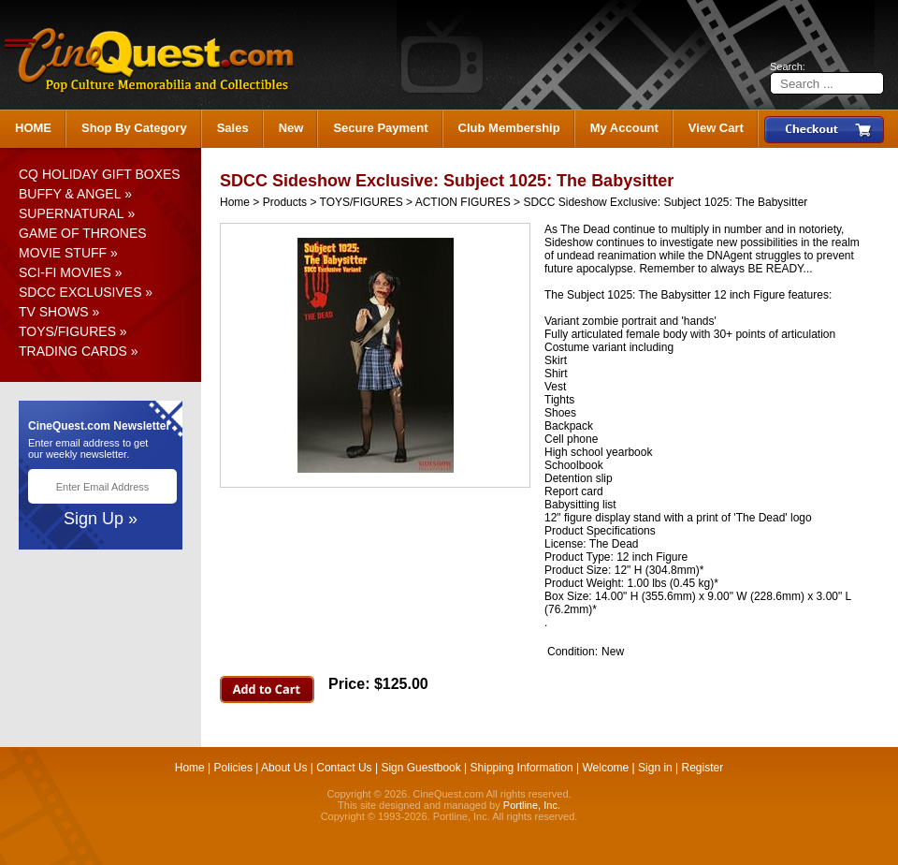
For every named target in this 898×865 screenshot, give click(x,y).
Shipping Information (522, 767)
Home (235, 202)
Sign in (655, 767)
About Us (284, 767)
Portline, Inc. (531, 805)
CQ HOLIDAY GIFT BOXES (100, 174)
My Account (624, 128)
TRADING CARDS (73, 351)
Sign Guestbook (420, 767)
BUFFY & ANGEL (70, 193)
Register (703, 767)
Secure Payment (380, 128)
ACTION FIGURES (463, 202)
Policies (233, 767)
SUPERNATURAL (71, 213)
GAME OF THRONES (83, 233)
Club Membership (509, 128)
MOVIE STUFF (63, 252)
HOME (33, 128)
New (291, 128)
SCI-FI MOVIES (65, 272)
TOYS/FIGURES (67, 331)
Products (285, 202)
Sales (233, 128)
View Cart (716, 128)
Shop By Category (134, 128)
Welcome (605, 767)
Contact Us (343, 767)
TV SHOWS (54, 311)
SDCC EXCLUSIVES (80, 292)
